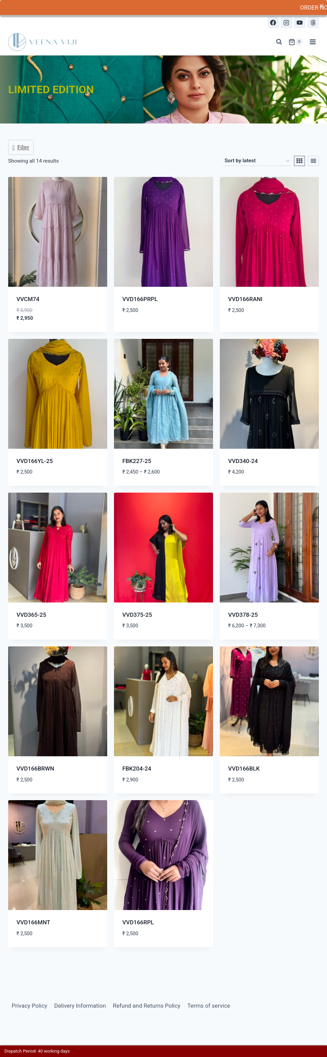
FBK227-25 (136, 460)
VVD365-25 (31, 614)
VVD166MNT (33, 922)
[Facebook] (273, 22)
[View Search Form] (279, 42)
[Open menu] (312, 41)
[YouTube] (300, 22)
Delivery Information (80, 1005)
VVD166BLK (244, 768)
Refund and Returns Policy (147, 1005)
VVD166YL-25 (35, 460)
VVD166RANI (245, 299)
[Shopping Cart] (296, 42)
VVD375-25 (137, 614)
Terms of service (208, 1005)
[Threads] (313, 22)
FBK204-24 (136, 768)
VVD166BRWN (35, 768)
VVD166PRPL (140, 299)
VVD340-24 (243, 460)
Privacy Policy (29, 1005)
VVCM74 (28, 299)
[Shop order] (257, 160)
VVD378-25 (243, 614)
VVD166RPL (138, 922)
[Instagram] (286, 22)
